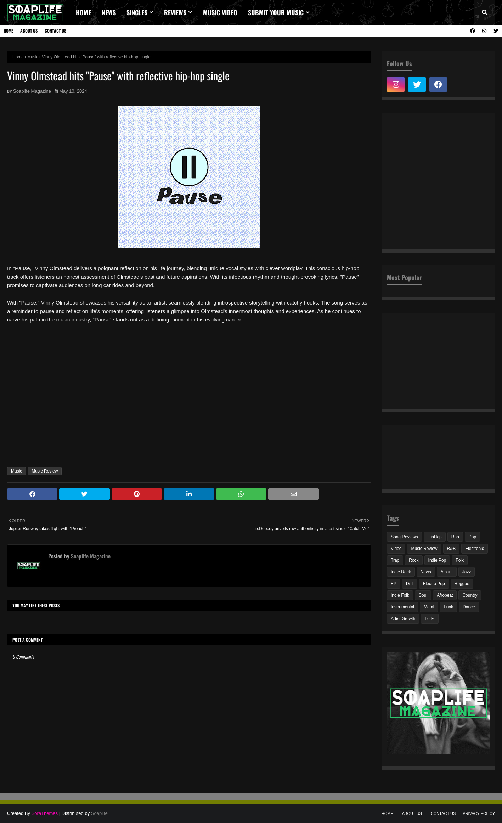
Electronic (474, 548)
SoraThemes (45, 813)
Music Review (45, 471)
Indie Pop (437, 560)
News (426, 571)
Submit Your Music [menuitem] (276, 12)
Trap (395, 560)
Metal (429, 606)
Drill (409, 583)
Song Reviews (404, 536)
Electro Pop (434, 583)
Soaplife (99, 813)
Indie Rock (401, 571)
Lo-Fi (429, 618)
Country (469, 595)
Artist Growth (403, 618)
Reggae (462, 583)
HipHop (435, 536)
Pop (472, 536)
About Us (29, 31)
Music (32, 56)
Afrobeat (445, 595)
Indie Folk (400, 595)
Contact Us (55, 31)
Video (396, 548)
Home (8, 31)
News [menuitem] (109, 12)
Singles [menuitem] (136, 12)
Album (447, 571)
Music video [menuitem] (220, 12)
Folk (460, 560)
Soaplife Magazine (32, 91)
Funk (448, 606)
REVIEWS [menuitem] (175, 12)
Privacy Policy (479, 813)
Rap (455, 536)
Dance (469, 606)
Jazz (466, 571)
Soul (423, 595)
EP (393, 583)
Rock (413, 560)
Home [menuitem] (83, 12)
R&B (451, 548)
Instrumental (402, 606)
